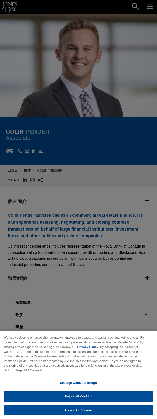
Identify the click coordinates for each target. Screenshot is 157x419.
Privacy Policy (87, 350)
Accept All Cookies (78, 413)
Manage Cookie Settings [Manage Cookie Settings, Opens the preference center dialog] (78, 385)
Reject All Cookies (78, 399)
